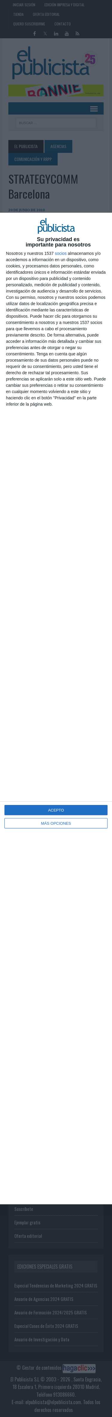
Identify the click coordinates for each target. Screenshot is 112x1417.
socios (61, 253)
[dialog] (56, 709)
